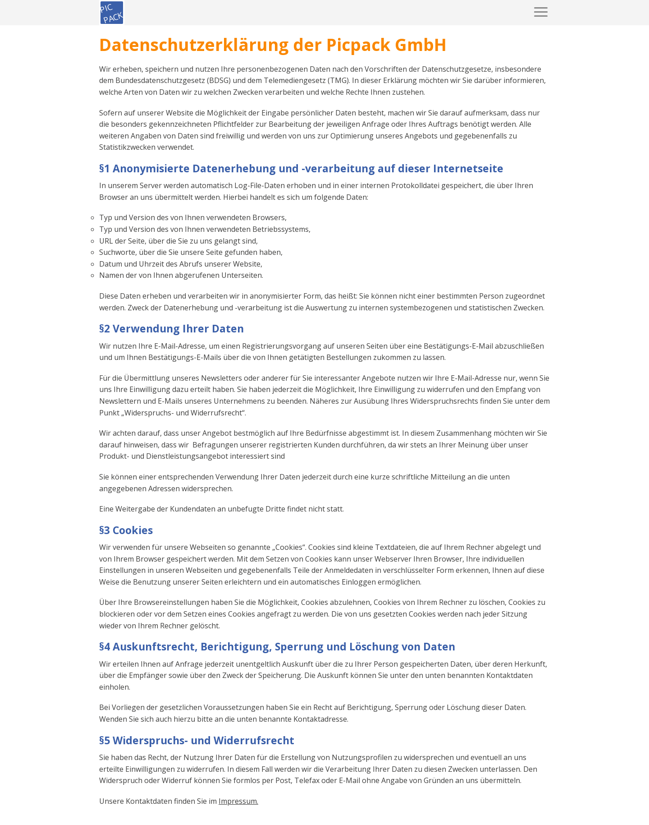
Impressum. (238, 801)
